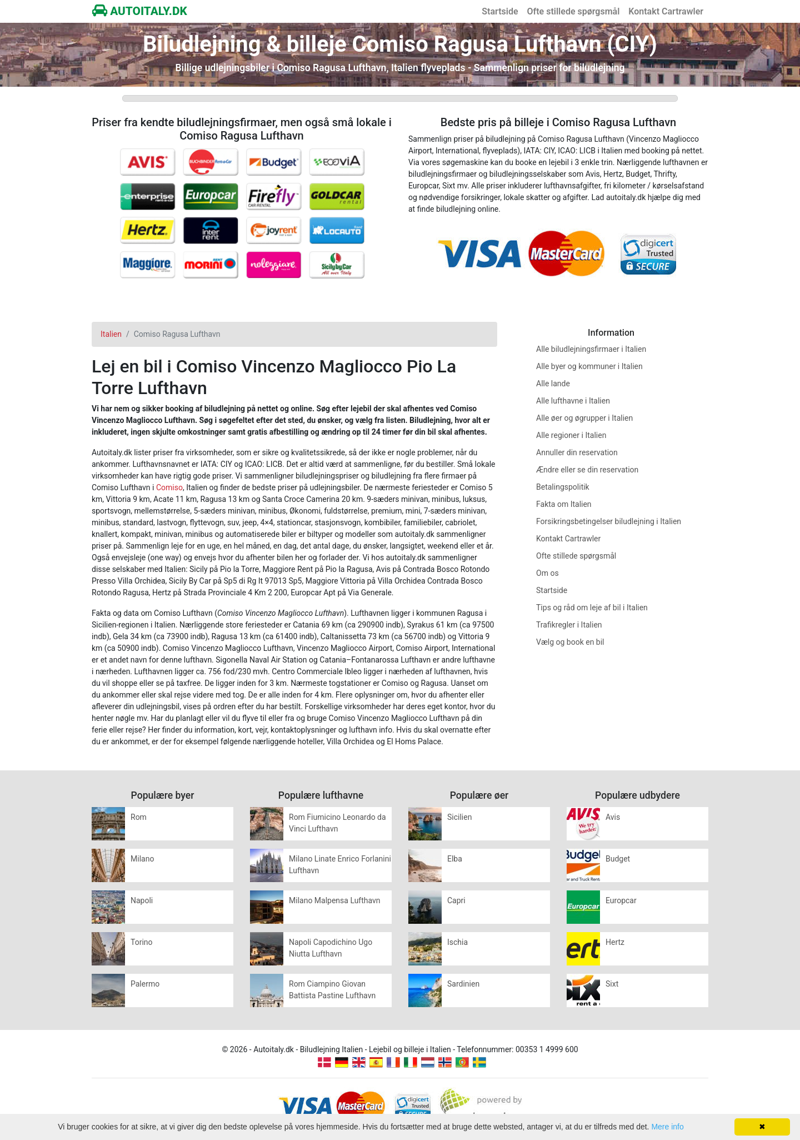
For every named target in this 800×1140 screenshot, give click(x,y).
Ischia (457, 942)
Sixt (612, 983)
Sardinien (463, 983)
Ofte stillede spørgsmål (573, 11)
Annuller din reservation (577, 452)
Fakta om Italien (564, 504)
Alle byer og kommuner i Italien (589, 366)
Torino (142, 942)
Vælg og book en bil (570, 642)
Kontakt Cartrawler (665, 11)
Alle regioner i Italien (571, 435)
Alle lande (553, 383)
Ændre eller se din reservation (587, 469)
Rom (139, 817)
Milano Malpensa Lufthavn (335, 900)
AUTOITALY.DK (139, 11)
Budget (618, 858)
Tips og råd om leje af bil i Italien (592, 607)
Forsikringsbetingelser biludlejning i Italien (608, 521)
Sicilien (459, 817)
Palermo (145, 983)
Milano (142, 858)
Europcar (621, 900)
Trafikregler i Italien (569, 624)
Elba (454, 858)
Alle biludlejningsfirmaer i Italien (591, 349)
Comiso (169, 487)
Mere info (667, 1126)
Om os (547, 573)
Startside (500, 11)
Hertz (615, 942)
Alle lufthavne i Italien (573, 400)
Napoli (142, 900)
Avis (613, 817)
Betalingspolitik (562, 486)
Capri (456, 900)
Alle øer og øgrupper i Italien (584, 418)
